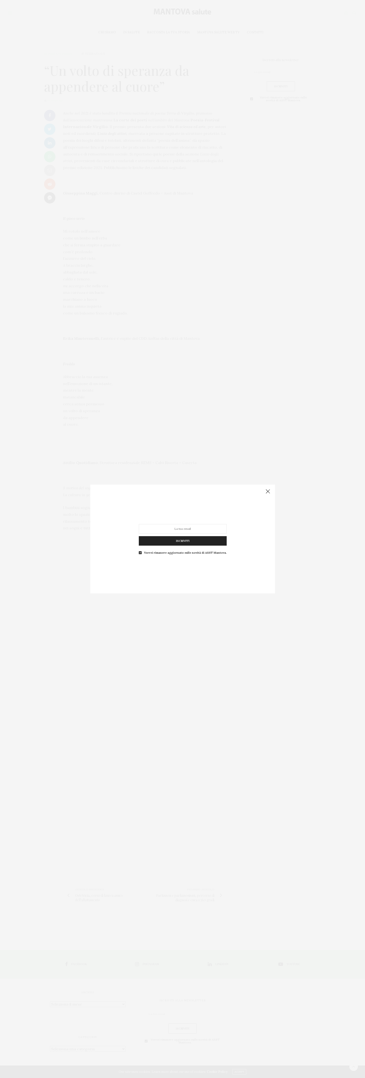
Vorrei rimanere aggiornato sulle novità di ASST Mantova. (185, 552)
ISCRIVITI (182, 541)
